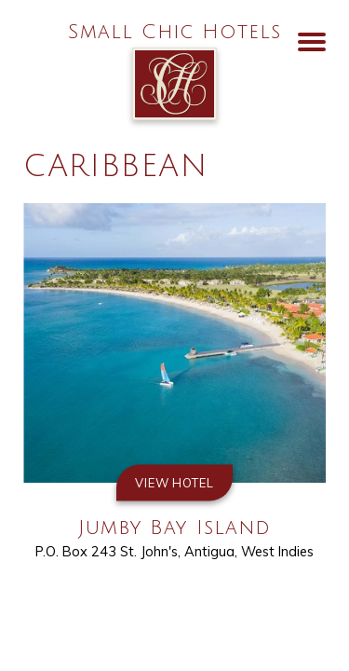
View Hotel (174, 482)
